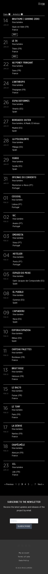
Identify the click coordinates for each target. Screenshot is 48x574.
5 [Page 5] (28, 484)
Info (15, 34)
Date (6, 14)
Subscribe (24, 526)
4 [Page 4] (25, 484)
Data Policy (24, 560)
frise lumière (17, 22)
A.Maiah (27, 123)
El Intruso (35, 123)
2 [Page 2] (18, 484)
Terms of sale (24, 557)
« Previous (9, 484)
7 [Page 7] (35, 484)
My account (24, 553)
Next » (41, 484)
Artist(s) (18, 14)
